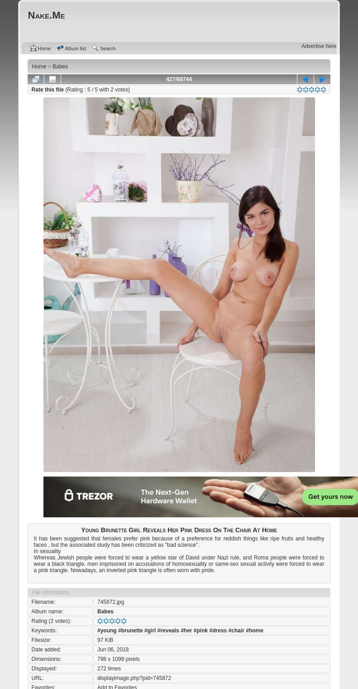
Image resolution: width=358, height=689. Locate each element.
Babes (105, 611)
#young (107, 630)
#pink (201, 630)
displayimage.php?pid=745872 (134, 678)
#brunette (130, 630)
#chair (236, 630)
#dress (218, 630)
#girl (150, 630)
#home (254, 630)
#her (186, 630)
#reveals (168, 630)
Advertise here (318, 46)
